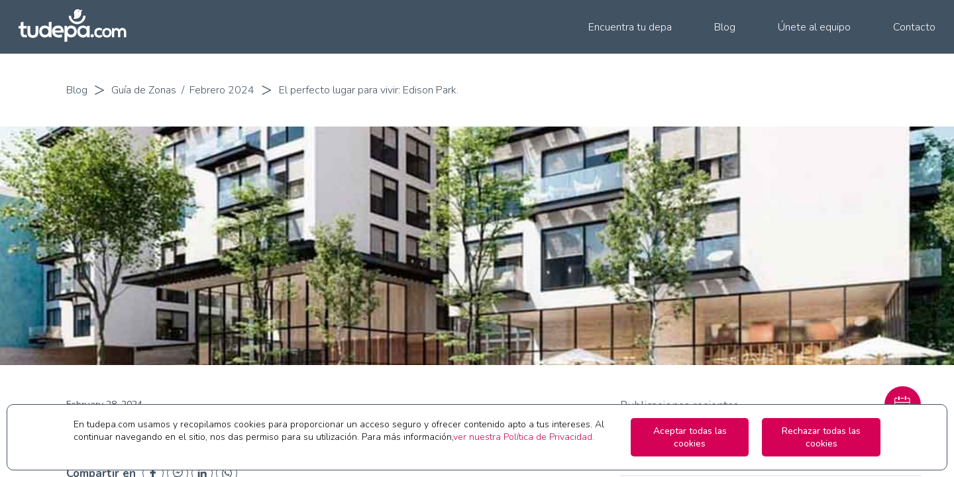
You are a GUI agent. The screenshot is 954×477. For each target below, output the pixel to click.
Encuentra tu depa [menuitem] (630, 27)
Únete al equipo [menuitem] (814, 27)
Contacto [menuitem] (914, 27)
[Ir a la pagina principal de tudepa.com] (78, 26)
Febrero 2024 (221, 90)
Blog (76, 90)
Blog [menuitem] (724, 27)
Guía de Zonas (143, 90)
